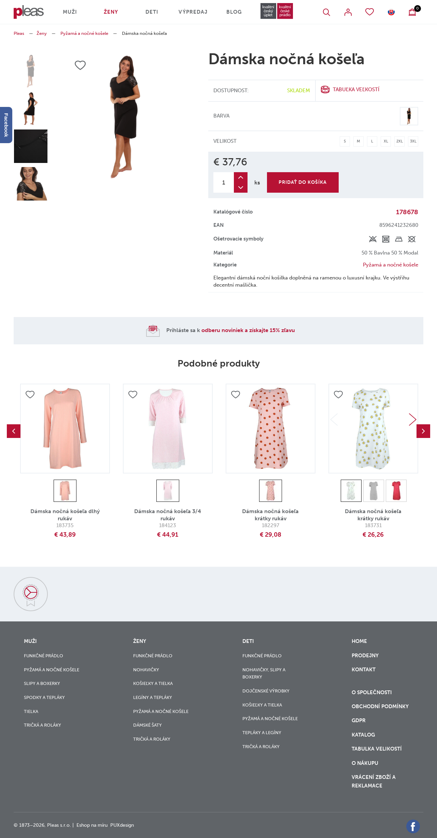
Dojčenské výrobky (266, 690)
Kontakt (364, 674)
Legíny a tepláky (152, 697)
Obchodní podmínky (380, 706)
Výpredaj (193, 12)
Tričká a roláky (42, 725)
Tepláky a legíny (261, 732)
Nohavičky (146, 669)
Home (359, 641)
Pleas (19, 33)
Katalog (364, 735)
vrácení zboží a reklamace (374, 781)
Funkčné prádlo (43, 655)
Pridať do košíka (303, 182)
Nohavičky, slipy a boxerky (263, 673)
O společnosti (372, 692)
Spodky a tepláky (44, 697)
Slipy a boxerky (42, 683)
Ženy (111, 12)
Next (413, 419)
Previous (13, 431)
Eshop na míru (92, 825)
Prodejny (365, 655)
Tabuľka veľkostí (356, 89)
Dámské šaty (147, 725)
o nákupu (365, 763)
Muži (70, 12)
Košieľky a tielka (153, 683)
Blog (234, 12)
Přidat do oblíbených (30, 394)
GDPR (359, 720)
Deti (151, 12)
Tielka (31, 711)
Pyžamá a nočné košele (84, 33)
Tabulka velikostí (377, 749)
